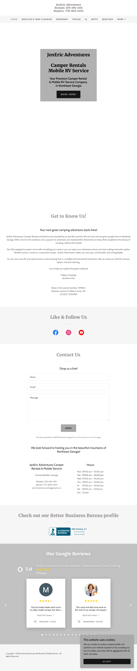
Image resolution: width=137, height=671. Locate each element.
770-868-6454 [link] (50, 484)
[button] (121, 19)
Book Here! (68, 94)
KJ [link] (86, 19)
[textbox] (68, 377)
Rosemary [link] (62, 19)
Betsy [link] (95, 19)
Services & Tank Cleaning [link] (37, 19)
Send (68, 428)
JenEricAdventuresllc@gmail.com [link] (46, 488)
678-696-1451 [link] (50, 481)
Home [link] (14, 19)
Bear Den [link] (107, 19)
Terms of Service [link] (90, 437)
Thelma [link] (76, 19)
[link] (68, 11)
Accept (107, 661)
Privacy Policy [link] (77, 437)
